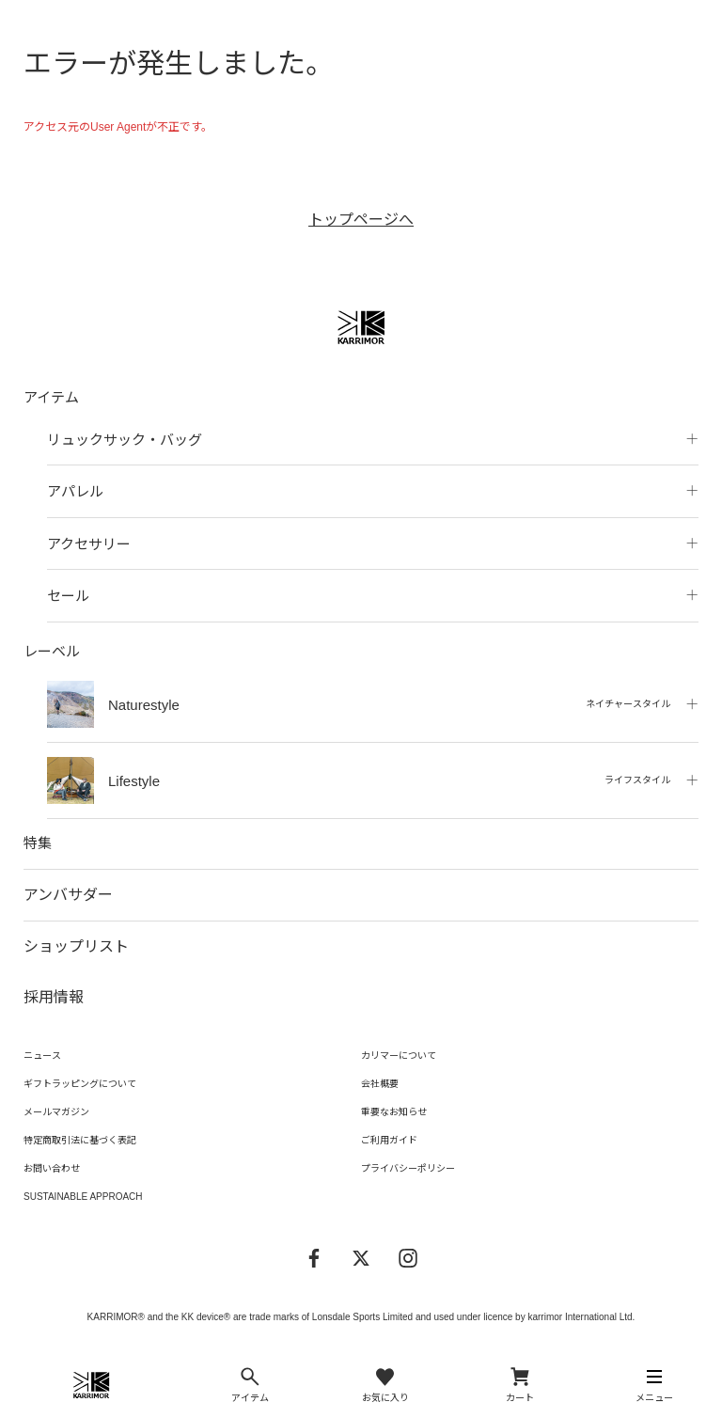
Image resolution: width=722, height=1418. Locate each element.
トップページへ (361, 220)
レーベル (52, 651)
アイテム (51, 397)
